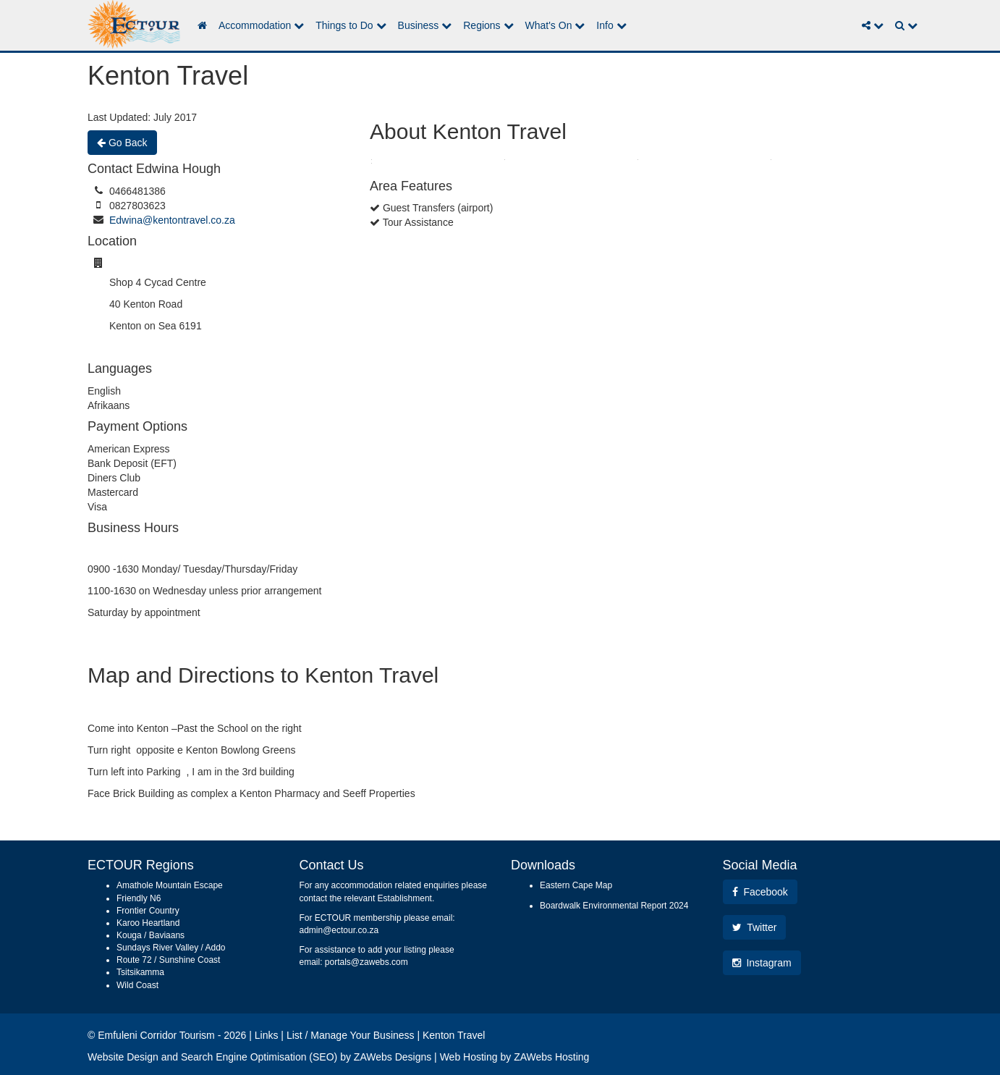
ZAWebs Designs (392, 1057)
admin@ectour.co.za (339, 930)
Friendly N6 (138, 898)
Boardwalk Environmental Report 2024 (614, 906)
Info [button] (611, 25)
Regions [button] (488, 25)
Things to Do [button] (350, 25)
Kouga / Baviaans (150, 935)
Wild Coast (137, 985)
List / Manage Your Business (351, 1035)
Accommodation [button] (261, 25)
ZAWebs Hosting (551, 1057)
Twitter (754, 927)
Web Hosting (469, 1057)
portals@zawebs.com (366, 962)
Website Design (123, 1057)
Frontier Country (147, 911)
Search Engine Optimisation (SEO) (259, 1057)
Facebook (760, 892)
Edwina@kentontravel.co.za (172, 220)
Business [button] (425, 25)
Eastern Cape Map (576, 885)
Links (267, 1035)
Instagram (762, 963)
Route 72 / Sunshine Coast (168, 960)
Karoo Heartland (147, 923)
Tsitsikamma (140, 972)
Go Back (122, 142)
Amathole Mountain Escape (169, 885)
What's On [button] (555, 25)
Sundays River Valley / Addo (171, 948)
